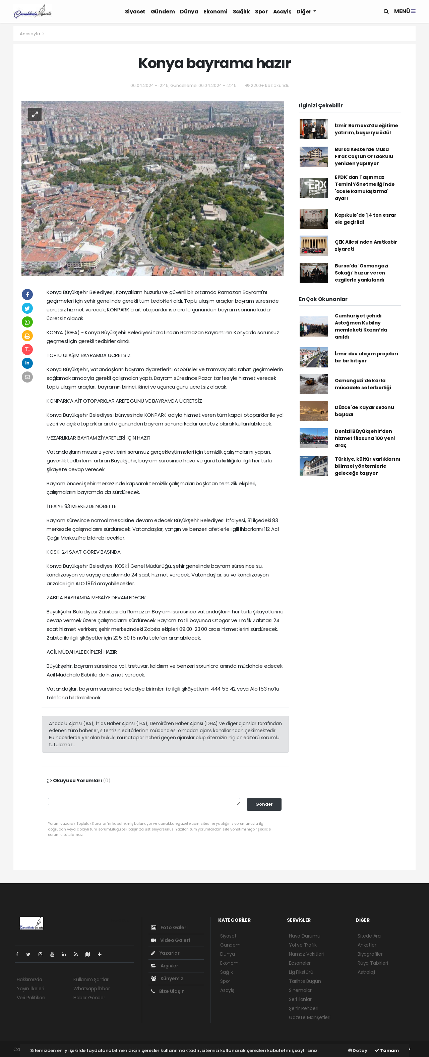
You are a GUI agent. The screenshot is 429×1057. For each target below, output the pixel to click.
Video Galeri (170, 940)
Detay (357, 1050)
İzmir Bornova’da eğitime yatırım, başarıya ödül (366, 129)
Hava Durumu (304, 936)
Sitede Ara (369, 936)
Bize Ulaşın (168, 991)
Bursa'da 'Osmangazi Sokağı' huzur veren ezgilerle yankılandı (361, 272)
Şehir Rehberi (303, 1008)
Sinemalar (300, 990)
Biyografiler (370, 954)
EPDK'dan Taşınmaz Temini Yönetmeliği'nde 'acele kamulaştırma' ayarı (365, 188)
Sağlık (241, 11)
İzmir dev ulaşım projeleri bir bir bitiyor (366, 357)
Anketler (367, 945)
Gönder (264, 804)
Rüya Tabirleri (373, 963)
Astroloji (366, 972)
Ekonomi (215, 11)
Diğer (304, 11)
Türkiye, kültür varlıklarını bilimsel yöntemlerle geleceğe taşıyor (368, 466)
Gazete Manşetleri (309, 1017)
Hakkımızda (29, 979)
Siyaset (135, 11)
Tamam (387, 1050)
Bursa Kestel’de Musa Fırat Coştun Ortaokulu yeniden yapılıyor (364, 156)
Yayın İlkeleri (30, 988)
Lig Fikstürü (301, 972)
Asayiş (282, 11)
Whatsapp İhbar (91, 988)
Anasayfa (30, 34)
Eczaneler (300, 963)
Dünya (189, 11)
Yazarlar (165, 953)
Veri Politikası (31, 997)
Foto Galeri (169, 927)
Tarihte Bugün (305, 981)
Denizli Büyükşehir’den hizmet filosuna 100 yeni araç (365, 438)
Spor (261, 11)
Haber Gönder (89, 997)
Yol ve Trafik (303, 945)
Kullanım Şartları (91, 979)
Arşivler (164, 965)
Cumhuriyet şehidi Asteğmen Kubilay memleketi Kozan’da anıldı (361, 326)
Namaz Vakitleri (306, 954)
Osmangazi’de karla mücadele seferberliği (363, 384)
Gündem (163, 11)
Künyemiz (167, 978)
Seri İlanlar (300, 999)
